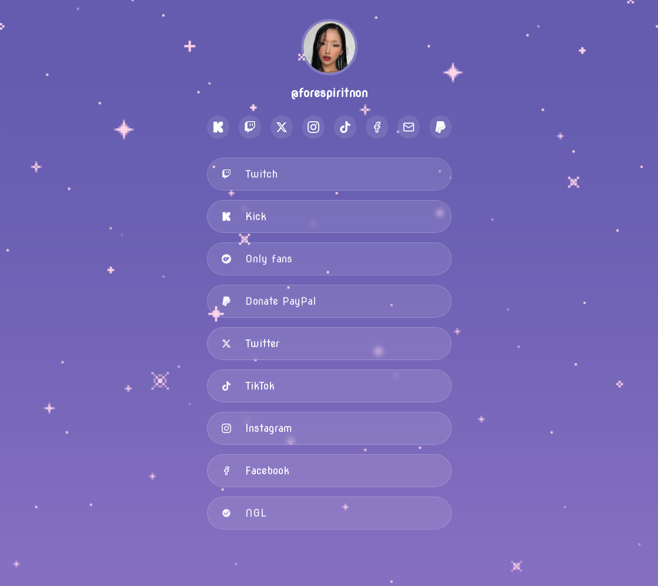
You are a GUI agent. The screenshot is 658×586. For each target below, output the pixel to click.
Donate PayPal (269, 301)
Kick (244, 216)
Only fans (257, 258)
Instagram (257, 428)
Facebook (255, 470)
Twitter (250, 343)
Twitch (250, 174)
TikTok (248, 385)
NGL (244, 513)
